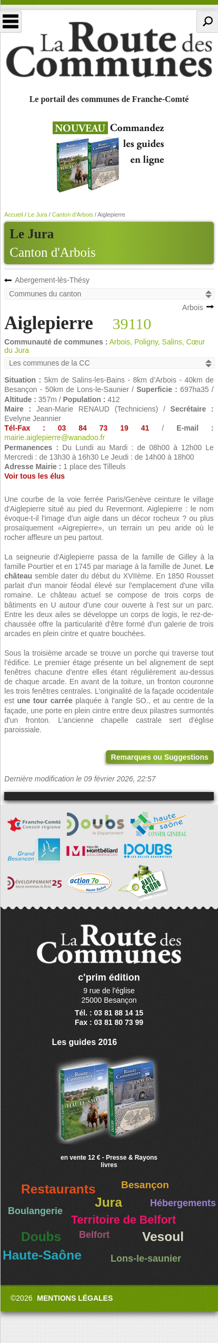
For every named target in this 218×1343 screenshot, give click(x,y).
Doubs (41, 1236)
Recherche (207, 22)
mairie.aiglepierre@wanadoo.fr (54, 437)
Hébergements (183, 1203)
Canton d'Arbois (52, 252)
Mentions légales (75, 1298)
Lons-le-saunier (146, 1258)
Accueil (13, 214)
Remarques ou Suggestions (160, 757)
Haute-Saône (42, 1255)
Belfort (94, 1234)
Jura (108, 1202)
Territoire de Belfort (123, 1220)
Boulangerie (35, 1211)
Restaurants (58, 1189)
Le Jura (37, 214)
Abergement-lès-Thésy (52, 280)
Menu (11, 22)
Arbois (192, 307)
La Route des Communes (109, 49)
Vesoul (163, 1236)
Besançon (145, 1184)
